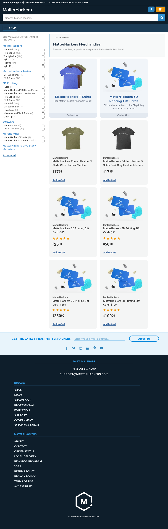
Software (8, 121)
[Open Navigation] (10, 28)
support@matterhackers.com (84, 374)
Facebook (67, 348)
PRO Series (12, 53)
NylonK (9, 66)
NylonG (10, 63)
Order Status (24, 451)
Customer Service (58, 2)
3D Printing (10, 83)
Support (20, 415)
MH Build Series (13, 75)
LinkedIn (87, 348)
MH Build (11, 49)
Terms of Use (23, 481)
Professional (24, 405)
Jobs (17, 466)
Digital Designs (14, 128)
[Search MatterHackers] (161, 17)
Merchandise (11, 133)
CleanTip (10, 117)
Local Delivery (25, 456)
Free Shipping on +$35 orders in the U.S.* (24, 2)
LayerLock (11, 110)
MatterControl (12, 125)
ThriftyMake (13, 56)
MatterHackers (62, 37)
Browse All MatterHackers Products (20, 38)
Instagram (80, 348)
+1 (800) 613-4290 (78, 2)
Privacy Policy (24, 476)
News (18, 395)
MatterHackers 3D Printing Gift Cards (21, 140)
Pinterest (94, 348)
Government (23, 420)
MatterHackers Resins (17, 71)
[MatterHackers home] (84, 502)
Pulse (8, 87)
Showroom (22, 400)
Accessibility (23, 486)
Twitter (73, 348)
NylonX (9, 59)
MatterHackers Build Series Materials (21, 93)
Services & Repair (26, 425)
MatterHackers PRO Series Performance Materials (21, 90)
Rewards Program (28, 461)
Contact (20, 446)
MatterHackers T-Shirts (17, 137)
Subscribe (144, 338)
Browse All (9, 155)
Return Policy (24, 471)
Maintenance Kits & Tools (18, 113)
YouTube (101, 348)
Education (22, 410)
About (18, 441)
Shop (18, 390)
